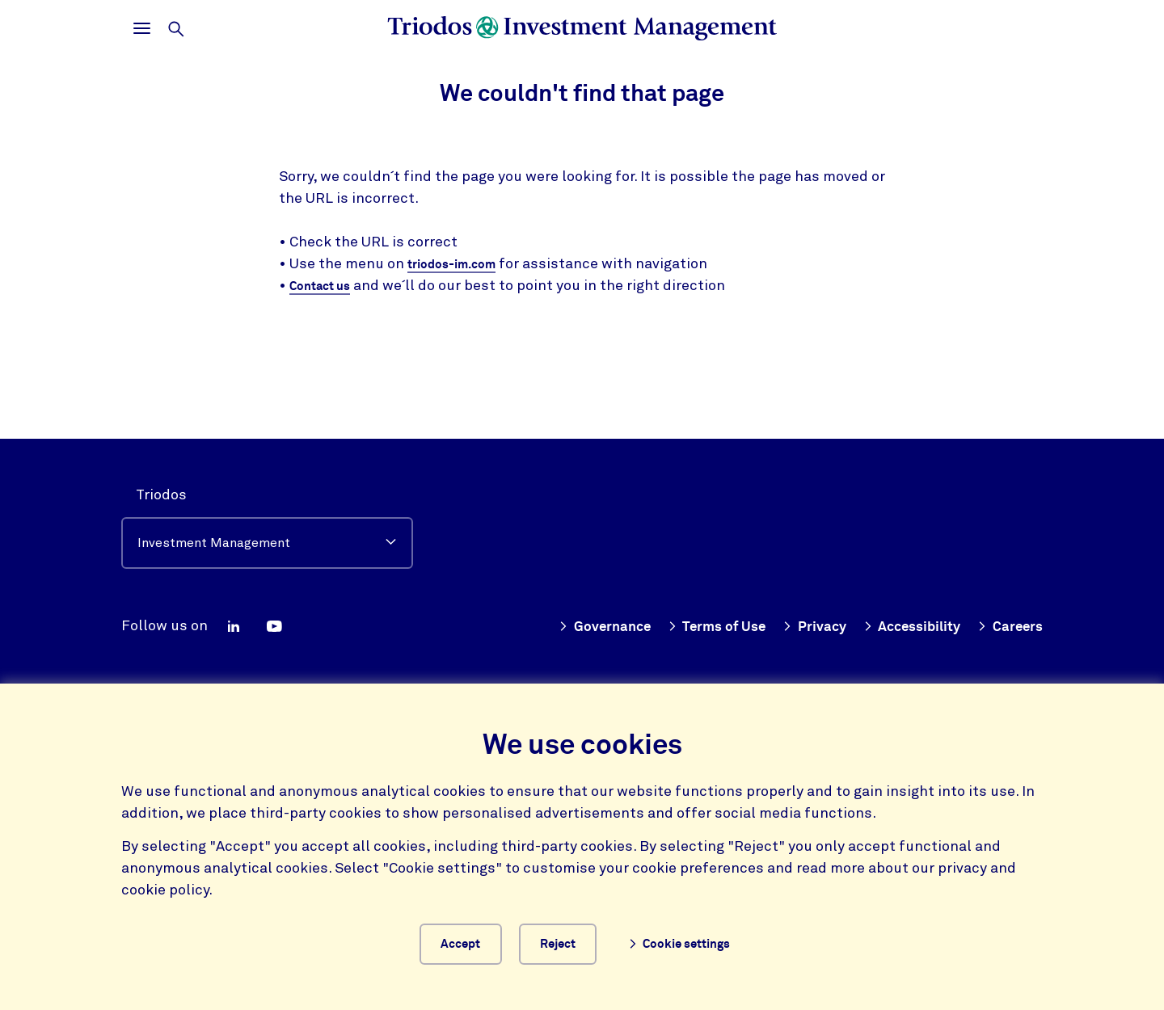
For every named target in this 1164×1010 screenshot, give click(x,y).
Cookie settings (694, 942)
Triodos (161, 490)
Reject (571, 941)
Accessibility (906, 622)
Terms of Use (704, 622)
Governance (586, 622)
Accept (460, 941)
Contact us (325, 287)
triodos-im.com (459, 264)
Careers (1009, 622)
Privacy (804, 622)
